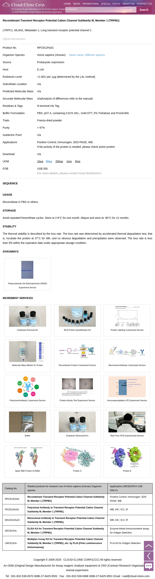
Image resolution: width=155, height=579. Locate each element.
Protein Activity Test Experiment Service (77, 400)
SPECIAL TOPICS (110, 3)
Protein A (127, 471)
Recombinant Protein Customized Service (77, 365)
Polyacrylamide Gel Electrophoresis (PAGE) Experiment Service (27, 285)
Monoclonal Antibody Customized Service (127, 365)
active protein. (107, 146)
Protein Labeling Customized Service (127, 330)
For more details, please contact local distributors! (69, 173)
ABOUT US (128, 3)
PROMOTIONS (91, 3)
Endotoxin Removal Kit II (77, 435)
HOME (67, 3)
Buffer (27, 435)
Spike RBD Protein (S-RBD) (27, 471)
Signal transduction (14, 38)
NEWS (76, 3)
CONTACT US (144, 3)
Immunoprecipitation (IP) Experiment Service (127, 400)
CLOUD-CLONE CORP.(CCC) (81, 559)
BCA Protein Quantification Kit (77, 330)
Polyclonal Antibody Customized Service (27, 400)
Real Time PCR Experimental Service (127, 435)
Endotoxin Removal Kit (27, 330)
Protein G (77, 471)
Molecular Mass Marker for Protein (27, 365)
